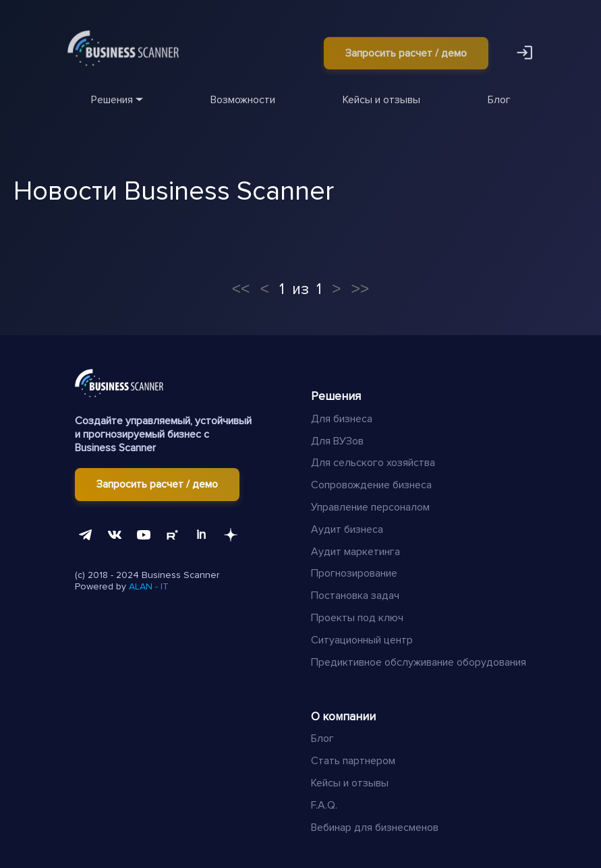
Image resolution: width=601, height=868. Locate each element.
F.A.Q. (324, 805)
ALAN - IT (149, 586)
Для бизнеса (341, 419)
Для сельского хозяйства (373, 462)
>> (360, 288)
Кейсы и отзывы (350, 783)
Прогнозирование (354, 573)
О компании (343, 717)
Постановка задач (355, 595)
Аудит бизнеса (347, 529)
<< (241, 288)
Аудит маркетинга (355, 551)
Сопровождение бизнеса (371, 485)
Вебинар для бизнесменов (374, 827)
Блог (322, 738)
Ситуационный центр (362, 640)
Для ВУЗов (337, 441)
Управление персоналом (370, 507)
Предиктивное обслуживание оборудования (418, 662)
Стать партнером (353, 761)
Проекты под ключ (357, 618)
